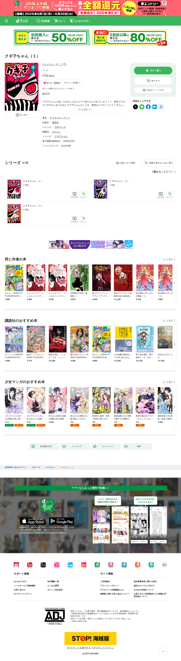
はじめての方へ (20, 581)
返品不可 (46, 93)
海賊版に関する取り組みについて (114, 594)
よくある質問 (53, 586)
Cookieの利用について (144, 590)
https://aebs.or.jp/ (79, 621)
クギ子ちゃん (61, 136)
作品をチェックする (155, 90)
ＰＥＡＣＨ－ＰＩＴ (52, 64)
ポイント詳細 (71, 82)
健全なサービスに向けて (144, 586)
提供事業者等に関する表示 (145, 581)
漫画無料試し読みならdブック (16, 467)
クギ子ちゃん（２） (119, 181)
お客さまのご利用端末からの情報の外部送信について (150, 595)
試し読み (24, 115)
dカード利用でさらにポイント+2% (57, 89)
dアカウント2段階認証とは (112, 590)
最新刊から (169, 172)
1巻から (156, 172)
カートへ (155, 80)
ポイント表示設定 (55, 590)
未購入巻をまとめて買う (161, 163)
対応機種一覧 (53, 581)
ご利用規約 (105, 581)
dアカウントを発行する (79, 647)
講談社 (55, 122)
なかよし (56, 131)
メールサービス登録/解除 (24, 586)
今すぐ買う (155, 70)
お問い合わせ (19, 590)
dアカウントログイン (23, 594)
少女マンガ (60, 127)
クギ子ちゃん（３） (33, 205)
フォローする (64, 64)
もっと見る (168, 259)
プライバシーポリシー (109, 586)
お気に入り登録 (127, 163)
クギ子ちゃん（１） (33, 181)
